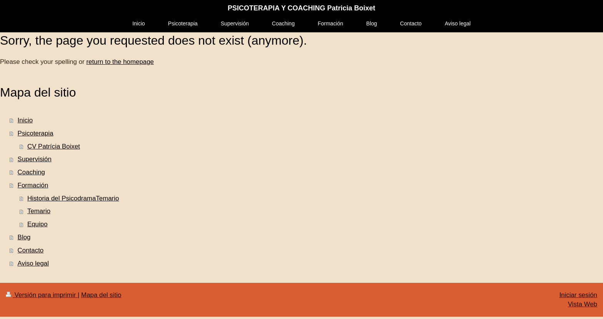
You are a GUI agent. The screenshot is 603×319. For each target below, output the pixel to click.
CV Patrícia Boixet (53, 146)
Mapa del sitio (101, 295)
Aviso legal (33, 263)
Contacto (31, 250)
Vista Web (582, 304)
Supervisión (35, 159)
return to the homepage (120, 61)
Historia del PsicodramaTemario (73, 198)
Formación (33, 185)
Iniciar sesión (578, 295)
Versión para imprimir (42, 295)
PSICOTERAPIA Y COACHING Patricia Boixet (301, 8)
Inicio (25, 120)
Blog (24, 237)
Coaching (31, 172)
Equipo (37, 224)
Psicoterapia (35, 133)
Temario (38, 211)
